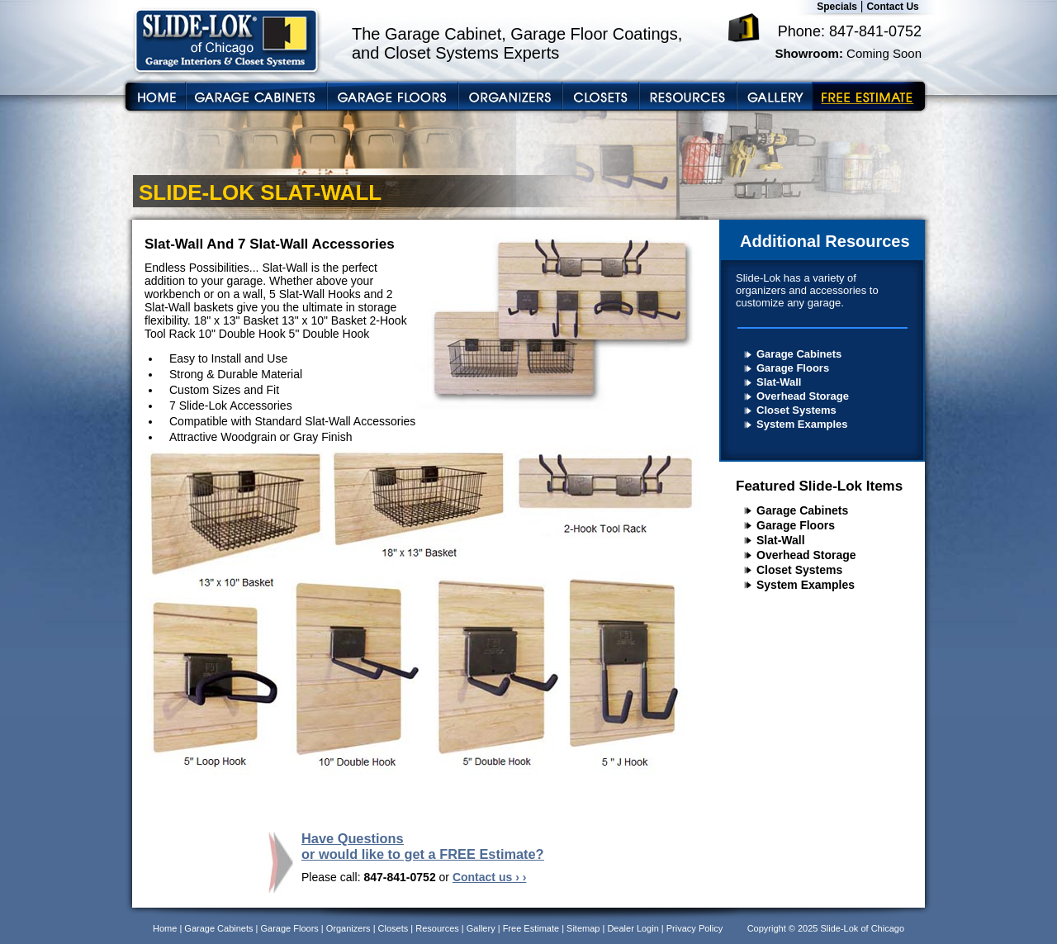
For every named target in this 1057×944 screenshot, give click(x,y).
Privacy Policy (694, 928)
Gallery (481, 928)
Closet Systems (796, 410)
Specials (837, 6)
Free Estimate (531, 928)
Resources (437, 928)
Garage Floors (792, 368)
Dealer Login (632, 928)
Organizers (348, 928)
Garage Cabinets (798, 354)
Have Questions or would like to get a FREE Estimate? (422, 846)
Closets (393, 928)
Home (165, 928)
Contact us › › (489, 877)
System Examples (802, 424)
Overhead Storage (802, 396)
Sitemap (583, 928)
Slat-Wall (778, 382)
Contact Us (892, 6)
